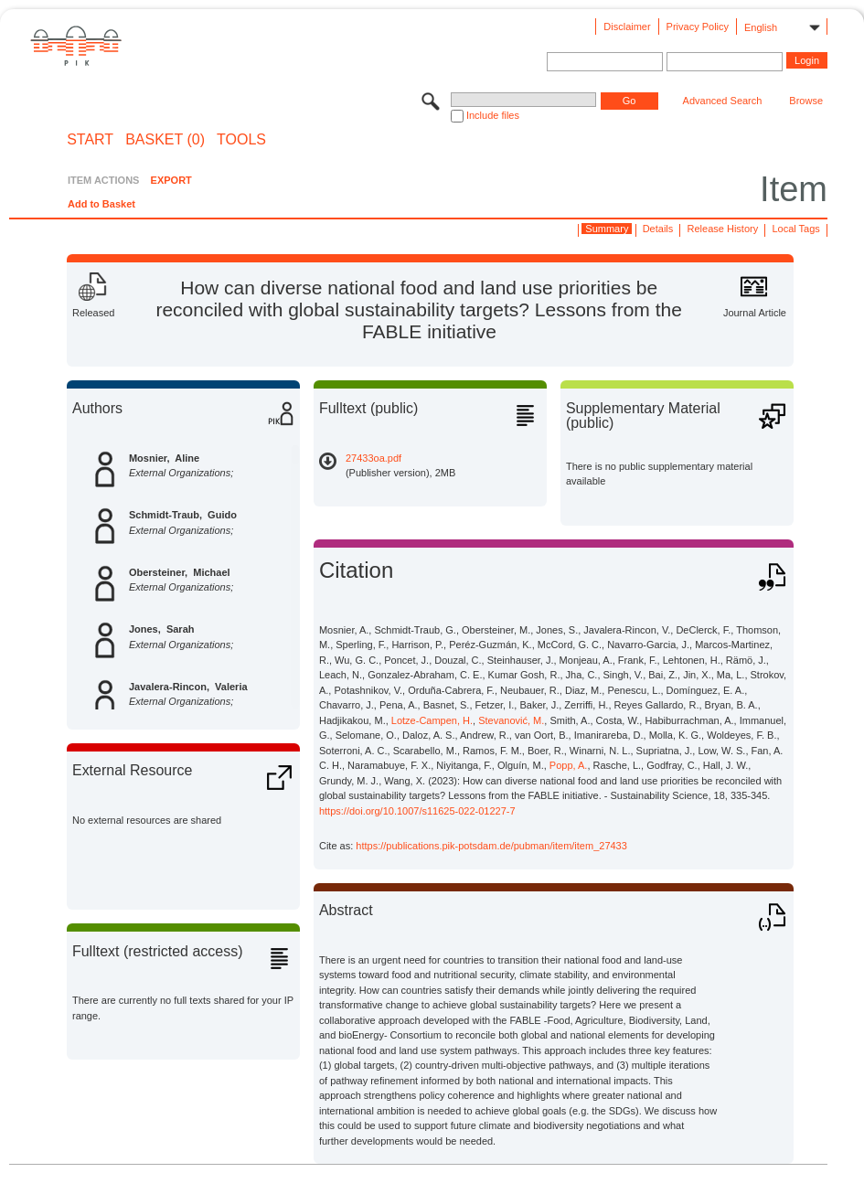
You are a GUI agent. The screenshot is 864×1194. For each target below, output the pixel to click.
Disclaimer (626, 26)
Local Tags (795, 228)
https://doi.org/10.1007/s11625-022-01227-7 (417, 810)
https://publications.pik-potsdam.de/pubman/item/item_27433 (491, 845)
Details (658, 228)
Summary (606, 228)
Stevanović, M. (511, 720)
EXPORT (171, 180)
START (90, 140)
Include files (492, 115)
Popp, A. (568, 765)
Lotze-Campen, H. (432, 720)
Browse (806, 100)
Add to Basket (101, 203)
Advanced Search (723, 100)
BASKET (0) (165, 140)
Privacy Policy (698, 26)
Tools (241, 140)
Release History (723, 228)
